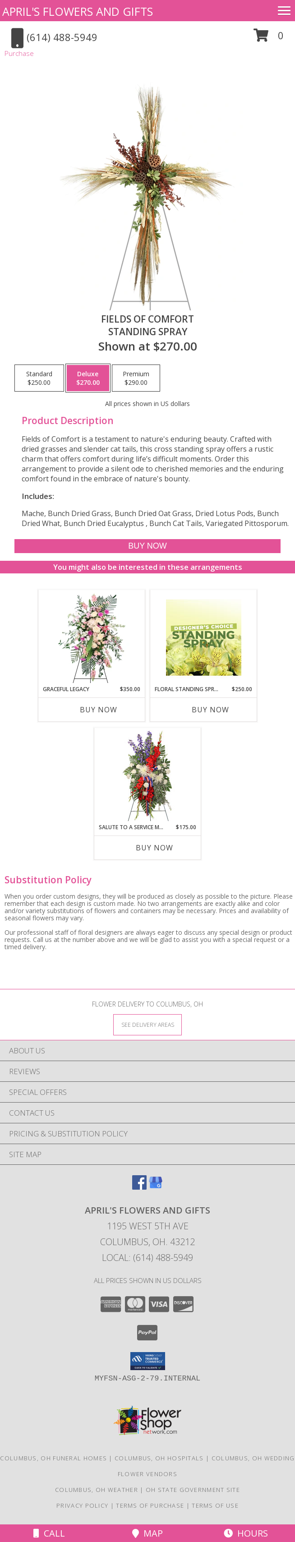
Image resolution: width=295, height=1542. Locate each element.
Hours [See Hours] (246, 1533)
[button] (269, 38)
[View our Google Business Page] (155, 1187)
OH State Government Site (193, 1490)
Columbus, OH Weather (96, 1490)
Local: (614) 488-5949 (147, 1257)
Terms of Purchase (150, 1505)
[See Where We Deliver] (147, 1024)
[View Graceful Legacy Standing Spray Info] (91, 637)
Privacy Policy (82, 1505)
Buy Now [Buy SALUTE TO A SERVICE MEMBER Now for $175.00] (154, 848)
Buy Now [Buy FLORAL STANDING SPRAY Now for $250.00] (210, 710)
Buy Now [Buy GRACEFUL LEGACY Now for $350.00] (98, 710)
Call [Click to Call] (49, 1533)
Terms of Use (215, 1505)
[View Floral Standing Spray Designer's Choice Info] (203, 637)
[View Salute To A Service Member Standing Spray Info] (147, 775)
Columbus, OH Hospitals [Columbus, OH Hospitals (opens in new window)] (159, 1458)
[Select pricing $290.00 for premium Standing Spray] (136, 378)
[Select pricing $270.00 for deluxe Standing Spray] (88, 378)
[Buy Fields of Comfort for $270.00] (147, 546)
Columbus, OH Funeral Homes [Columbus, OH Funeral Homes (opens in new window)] (53, 1458)
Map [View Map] (147, 1533)
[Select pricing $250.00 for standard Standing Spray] (39, 378)
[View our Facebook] (139, 1187)
